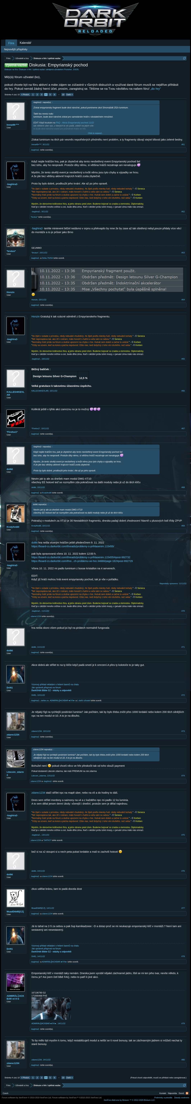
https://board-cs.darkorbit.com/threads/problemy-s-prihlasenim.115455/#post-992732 (80, 557)
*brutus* (34, 217)
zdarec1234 (36, 616)
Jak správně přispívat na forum (46, 687)
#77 (183, 908)
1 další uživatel (83, 700)
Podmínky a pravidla (163, 1097)
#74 (183, 776)
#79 (183, 1023)
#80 (183, 1060)
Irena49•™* (13, 124)
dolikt (10, 469)
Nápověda (172, 1093)
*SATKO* (47, 840)
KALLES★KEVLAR (15, 393)
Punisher (68, 69)
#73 (183, 731)
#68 (183, 487)
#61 (183, 144)
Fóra (11, 43)
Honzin (10, 292)
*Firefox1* (12, 432)
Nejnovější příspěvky (15, 49)
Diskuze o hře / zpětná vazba (32, 69)
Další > (69, 94)
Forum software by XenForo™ (77, 1097)
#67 (183, 428)
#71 (183, 647)
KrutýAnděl (47, 493)
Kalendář (25, 42)
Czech (5, 1093)
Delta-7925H (47, 258)
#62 (183, 211)
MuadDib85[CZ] (15, 911)
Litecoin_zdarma (15, 773)
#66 (183, 391)
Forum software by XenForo (27, 1097)
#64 (183, 300)
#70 (183, 611)
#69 (183, 526)
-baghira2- (35, 150)
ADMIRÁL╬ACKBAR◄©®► (62, 700)
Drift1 (10, 687)
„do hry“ (155, 88)
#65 (183, 359)
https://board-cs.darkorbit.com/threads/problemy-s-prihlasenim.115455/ (72, 546)
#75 (183, 835)
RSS (187, 1093)
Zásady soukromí (181, 1097)
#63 (183, 253)
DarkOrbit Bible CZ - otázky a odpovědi (51, 690)
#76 (183, 871)
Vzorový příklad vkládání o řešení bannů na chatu (55, 684)
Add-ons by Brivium (129, 1100)
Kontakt (162, 1093)
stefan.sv (45, 700)
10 (63, 94)
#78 (183, 956)
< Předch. (25, 94)
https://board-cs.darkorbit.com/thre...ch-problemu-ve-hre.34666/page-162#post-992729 (82, 561)
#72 (183, 695)
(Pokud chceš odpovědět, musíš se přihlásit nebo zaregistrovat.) (158, 1078)
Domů (181, 1093)
